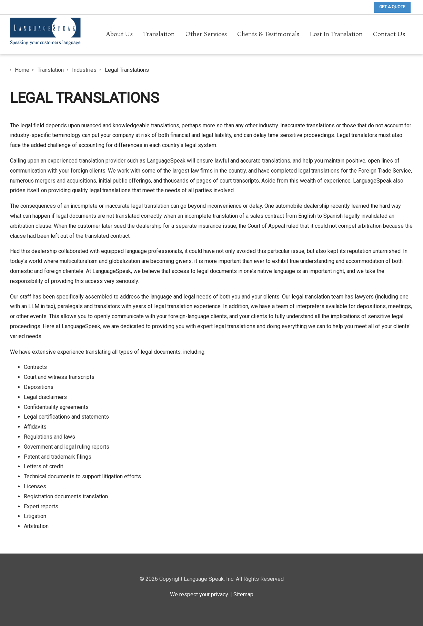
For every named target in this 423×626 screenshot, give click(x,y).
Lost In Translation (336, 34)
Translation (159, 34)
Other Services (206, 34)
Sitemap (243, 594)
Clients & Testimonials (268, 34)
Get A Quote (392, 6)
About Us (119, 34)
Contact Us (389, 34)
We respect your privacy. (199, 594)
